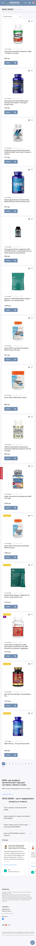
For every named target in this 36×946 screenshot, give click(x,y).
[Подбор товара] (1, 473)
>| (3, 766)
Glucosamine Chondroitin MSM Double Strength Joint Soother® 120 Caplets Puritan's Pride (16, 102)
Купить (11, 63)
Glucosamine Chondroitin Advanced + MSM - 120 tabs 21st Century (17, 52)
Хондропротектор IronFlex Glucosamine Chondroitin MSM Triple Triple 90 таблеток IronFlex (17, 152)
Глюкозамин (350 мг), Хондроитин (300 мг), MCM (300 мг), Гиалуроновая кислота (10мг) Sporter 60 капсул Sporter (18, 251)
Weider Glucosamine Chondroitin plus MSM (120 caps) (17, 497)
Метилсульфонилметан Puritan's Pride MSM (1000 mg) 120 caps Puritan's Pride (17, 200)
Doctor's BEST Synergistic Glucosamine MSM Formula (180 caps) (16, 349)
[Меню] (3, 3)
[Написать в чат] (32, 942)
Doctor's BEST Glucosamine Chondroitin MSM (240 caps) (16, 547)
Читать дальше (7, 794)
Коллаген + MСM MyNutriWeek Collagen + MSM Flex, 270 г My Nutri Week (17, 299)
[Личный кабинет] (29, 3)
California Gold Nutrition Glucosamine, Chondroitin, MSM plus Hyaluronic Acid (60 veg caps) (17, 448)
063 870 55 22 (6, 909)
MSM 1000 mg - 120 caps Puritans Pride (16, 743)
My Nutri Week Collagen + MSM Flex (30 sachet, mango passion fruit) (16, 596)
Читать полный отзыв (10, 864)
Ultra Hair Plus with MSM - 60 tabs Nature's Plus (17, 695)
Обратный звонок (6, 911)
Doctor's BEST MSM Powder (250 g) (15, 397)
